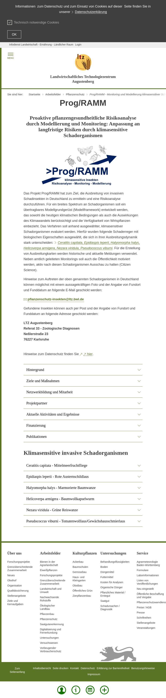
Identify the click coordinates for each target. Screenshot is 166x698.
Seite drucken (60, 668)
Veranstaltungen (146, 627)
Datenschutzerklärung (91, 12)
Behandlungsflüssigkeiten (114, 561)
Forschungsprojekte (18, 561)
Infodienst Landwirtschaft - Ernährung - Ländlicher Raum (41, 44)
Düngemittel (107, 572)
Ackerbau (78, 561)
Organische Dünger (111, 587)
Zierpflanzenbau (82, 595)
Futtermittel (106, 577)
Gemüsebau (79, 572)
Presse (141, 612)
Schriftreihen (144, 617)
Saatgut (104, 600)
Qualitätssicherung (18, 590)
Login (78, 44)
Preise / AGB (144, 607)
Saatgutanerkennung (52, 624)
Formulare (142, 570)
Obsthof (11, 580)
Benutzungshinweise (143, 668)
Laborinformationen (148, 575)
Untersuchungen (49, 637)
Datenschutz (88, 668)
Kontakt (74, 668)
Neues (11, 575)
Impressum (94, 674)
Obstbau (77, 585)
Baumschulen (80, 566)
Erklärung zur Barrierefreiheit (113, 668)
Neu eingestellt (145, 588)
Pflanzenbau (47, 614)
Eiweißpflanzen (48, 570)
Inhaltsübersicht (42, 668)
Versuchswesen (49, 642)
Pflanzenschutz (48, 619)
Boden (104, 566)
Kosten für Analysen (111, 582)
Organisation (14, 585)
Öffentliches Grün (83, 590)
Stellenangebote (16, 595)
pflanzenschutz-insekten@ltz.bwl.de (56, 299)
